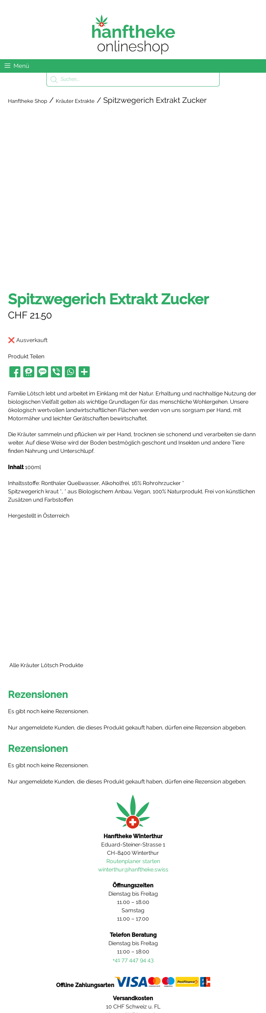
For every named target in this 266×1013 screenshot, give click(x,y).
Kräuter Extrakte (75, 101)
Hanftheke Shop (27, 101)
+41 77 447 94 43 (133, 960)
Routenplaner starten (133, 861)
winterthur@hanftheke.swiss (133, 869)
